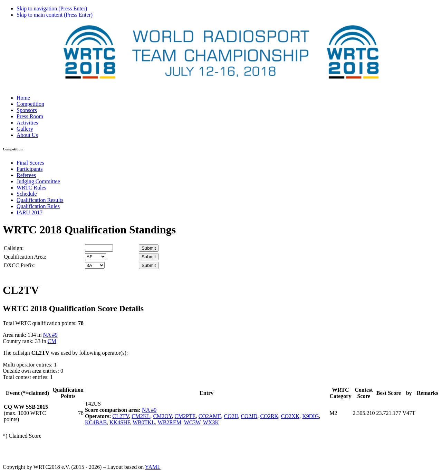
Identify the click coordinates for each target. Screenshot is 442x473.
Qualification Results (40, 200)
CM (52, 341)
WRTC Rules (31, 188)
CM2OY (162, 416)
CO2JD (249, 416)
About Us (27, 135)
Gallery (25, 129)
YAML (153, 467)
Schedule (27, 194)
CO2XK (290, 416)
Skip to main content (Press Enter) (55, 15)
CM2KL (141, 416)
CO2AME (210, 416)
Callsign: (14, 248)
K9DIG (310, 416)
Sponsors (27, 110)
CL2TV (120, 416)
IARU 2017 (29, 212)
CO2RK (269, 416)
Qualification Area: (25, 257)
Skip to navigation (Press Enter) (52, 8)
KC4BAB (96, 422)
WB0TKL (144, 422)
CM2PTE (184, 416)
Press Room (30, 116)
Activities (27, 123)
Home (23, 98)
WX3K (211, 422)
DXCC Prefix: (20, 265)
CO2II (231, 416)
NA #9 (50, 335)
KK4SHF (119, 422)
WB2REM (169, 422)
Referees (26, 175)
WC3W (192, 422)
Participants (30, 169)
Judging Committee (38, 181)
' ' (95, 256)
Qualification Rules (38, 206)
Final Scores (30, 163)
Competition (30, 104)
